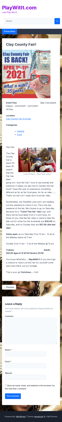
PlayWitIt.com (19, 8)
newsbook (38, 416)
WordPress (20, 416)
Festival (20, 131)
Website (8, 373)
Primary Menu (9, 31)
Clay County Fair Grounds (18, 119)
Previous (9, 287)
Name (8, 350)
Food (19, 134)
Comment (9, 316)
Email (8, 361)
